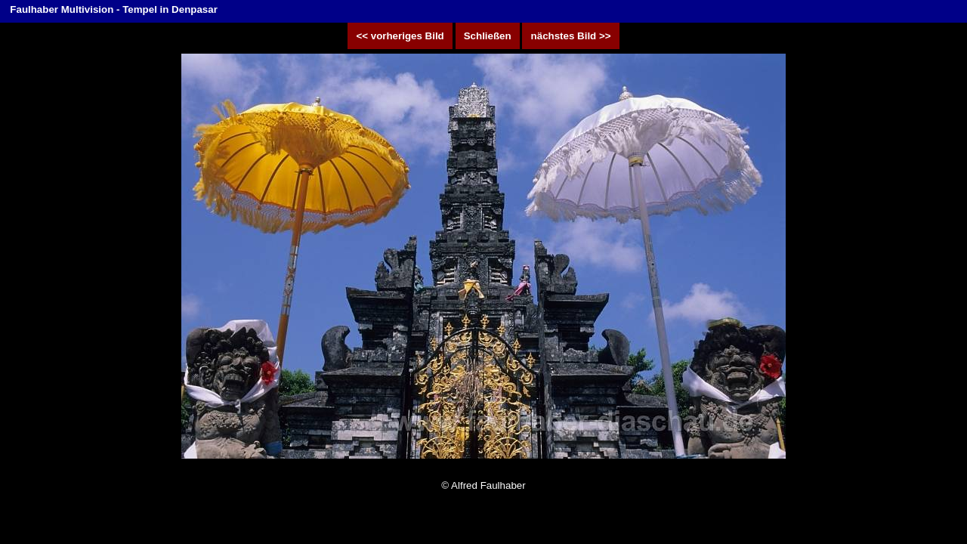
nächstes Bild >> (570, 36)
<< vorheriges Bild (400, 36)
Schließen (488, 36)
